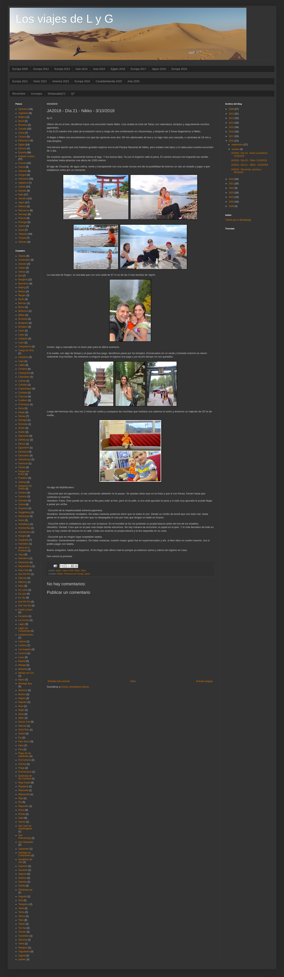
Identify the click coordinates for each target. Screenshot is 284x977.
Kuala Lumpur (25, 609)
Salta (21, 818)
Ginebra (22, 492)
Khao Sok (23, 570)
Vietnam (22, 242)
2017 (232, 136)
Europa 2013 (62, 68)
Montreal (22, 690)
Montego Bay (25, 683)
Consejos (36, 93)
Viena (21, 943)
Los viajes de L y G (64, 18)
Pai (20, 737)
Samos (21, 821)
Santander (23, 848)
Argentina (23, 113)
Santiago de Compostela (24, 854)
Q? (73, 93)
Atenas (21, 271)
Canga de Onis (26, 350)
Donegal (22, 420)
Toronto (22, 931)
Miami (21, 679)
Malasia (22, 206)
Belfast (21, 291)
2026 (232, 206)
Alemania (23, 109)
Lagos (21, 624)
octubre (236, 149)
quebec (22, 959)
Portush (22, 764)
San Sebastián (25, 842)
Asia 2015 (99, 68)
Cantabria (23, 357)
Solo (20, 900)
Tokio (83, 570)
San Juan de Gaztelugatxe (25, 827)
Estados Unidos (26, 156)
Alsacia (22, 256)
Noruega (22, 214)
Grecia (21, 167)
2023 (232, 192)
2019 (232, 179)
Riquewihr (23, 806)
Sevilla (21, 885)
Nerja (21, 714)
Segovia (22, 874)
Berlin (21, 299)
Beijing (21, 287)
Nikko (77, 570)
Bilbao (21, 315)
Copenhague (25, 388)
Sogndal (22, 896)
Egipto (21, 144)
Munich (22, 694)
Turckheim (23, 936)
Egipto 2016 (118, 68)
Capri (21, 361)
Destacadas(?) (56, 93)
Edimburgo (23, 439)
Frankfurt (23, 478)
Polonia (22, 218)
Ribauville (23, 790)
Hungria (22, 175)
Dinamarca (23, 140)
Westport (23, 947)
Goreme (22, 496)
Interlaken (23, 543)
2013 (232, 118)
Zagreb (22, 955)
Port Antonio (24, 760)
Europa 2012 (41, 68)
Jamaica (22, 198)
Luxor (21, 657)
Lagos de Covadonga (24, 629)
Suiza (21, 230)
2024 (232, 197)
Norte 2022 (40, 81)
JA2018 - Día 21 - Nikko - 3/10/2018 (249, 165)
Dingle (21, 412)
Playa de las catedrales (24, 754)
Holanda (22, 171)
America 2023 (60, 81)
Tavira (21, 912)
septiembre (238, 144)
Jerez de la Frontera (24, 549)
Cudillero (22, 400)
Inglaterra (23, 182)
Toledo (21, 924)
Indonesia (23, 178)
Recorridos (18, 93)
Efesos (21, 443)
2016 (232, 131)
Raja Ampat (24, 782)
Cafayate (23, 338)
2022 (232, 188)
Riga (20, 798)
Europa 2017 (138, 68)
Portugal (22, 222)
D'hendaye (23, 404)
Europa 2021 (20, 81)
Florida (21, 467)
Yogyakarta (24, 951)
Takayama (23, 904)
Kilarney (22, 578)
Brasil (21, 121)
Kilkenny (22, 582)
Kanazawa (23, 562)
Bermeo (22, 303)
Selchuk (22, 878)
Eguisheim (23, 447)
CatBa (21, 365)
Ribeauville (24, 794)
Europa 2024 (82, 81)
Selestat (22, 881)
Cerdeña (22, 369)
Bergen (22, 295)
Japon (58, 570)
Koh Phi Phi (24, 601)
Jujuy (21, 554)
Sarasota (23, 870)
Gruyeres (23, 508)
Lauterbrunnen (25, 634)
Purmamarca (25, 771)
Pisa (20, 749)
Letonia (22, 641)
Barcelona (23, 283)
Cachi (21, 330)
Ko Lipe (22, 593)
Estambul (23, 451)
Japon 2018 (159, 68)
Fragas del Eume (23, 472)
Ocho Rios (23, 729)
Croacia (22, 136)
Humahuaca (24, 532)
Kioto (21, 586)
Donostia (22, 424)
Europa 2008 (20, 68)
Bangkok (22, 279)
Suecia (21, 226)
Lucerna (22, 653)
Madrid (21, 661)
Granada (22, 500)
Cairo (21, 342)
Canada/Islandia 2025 (109, 81)
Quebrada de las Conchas (25, 777)
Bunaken (22, 326)
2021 (232, 183)
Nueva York (24, 721)
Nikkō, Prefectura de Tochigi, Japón (73, 574)
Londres (22, 645)
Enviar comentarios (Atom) (75, 687)
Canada (22, 128)
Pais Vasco (24, 741)
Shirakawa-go (25, 889)
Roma (21, 810)
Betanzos (23, 311)
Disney (21, 416)
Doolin (21, 428)
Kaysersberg (24, 566)
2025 (232, 201)
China (21, 132)
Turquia (22, 237)
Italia (20, 194)
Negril (21, 710)
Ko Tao (21, 597)
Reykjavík (23, 786)
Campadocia (24, 346)
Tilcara (21, 916)
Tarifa (21, 908)
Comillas (22, 384)
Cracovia (22, 396)
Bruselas (22, 125)
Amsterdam (24, 259)
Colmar (22, 381)
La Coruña (23, 620)
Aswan (21, 267)
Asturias (22, 264)
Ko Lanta (23, 590)
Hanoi (21, 520)
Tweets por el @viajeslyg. (238, 220)
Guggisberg (24, 512)
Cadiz (21, 334)
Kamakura (23, 558)
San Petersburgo (24, 836)
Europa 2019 (179, 68)
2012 (232, 113)
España (22, 152)
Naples (21, 698)
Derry (21, 408)
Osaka (21, 733)
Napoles (22, 702)
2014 (232, 122)
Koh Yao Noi (24, 605)
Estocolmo (23, 455)
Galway (22, 482)
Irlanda (21, 186)
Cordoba (22, 392)
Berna (21, 307)
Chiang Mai (24, 373)
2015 (232, 127)
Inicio (133, 681)
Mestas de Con (26, 673)
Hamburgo (23, 516)
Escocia (22, 148)
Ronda (21, 814)
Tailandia (22, 234)
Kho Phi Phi (24, 574)
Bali (20, 275)
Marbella (22, 669)
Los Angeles (24, 649)
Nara (20, 706)
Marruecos (23, 210)
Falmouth (23, 463)
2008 (232, 109)
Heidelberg (23, 524)
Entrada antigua (204, 681)
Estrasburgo (24, 459)
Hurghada (23, 540)
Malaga (22, 665)
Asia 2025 (133, 81)
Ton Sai (22, 928)
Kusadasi (23, 616)
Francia (22, 163)
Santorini (22, 866)
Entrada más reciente (59, 681)
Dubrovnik (23, 436)
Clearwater (23, 376)
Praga (21, 768)
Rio (20, 802)
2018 (232, 140)
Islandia (22, 190)
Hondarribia (24, 528)
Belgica (22, 117)
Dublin (21, 432)
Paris (21, 745)
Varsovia (22, 939)
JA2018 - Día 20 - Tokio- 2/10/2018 (249, 160)
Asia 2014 (82, 68)
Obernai (22, 725)
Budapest (23, 323)
